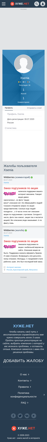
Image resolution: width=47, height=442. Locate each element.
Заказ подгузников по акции (21, 188)
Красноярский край (20, 270)
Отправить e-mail (34, 108)
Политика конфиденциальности (23, 395)
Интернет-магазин (14, 267)
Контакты (23, 380)
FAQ (23, 402)
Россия (9, 270)
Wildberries (9, 177)
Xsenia (6, 183)
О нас (23, 374)
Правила (23, 386)
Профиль (9, 108)
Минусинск (33, 270)
